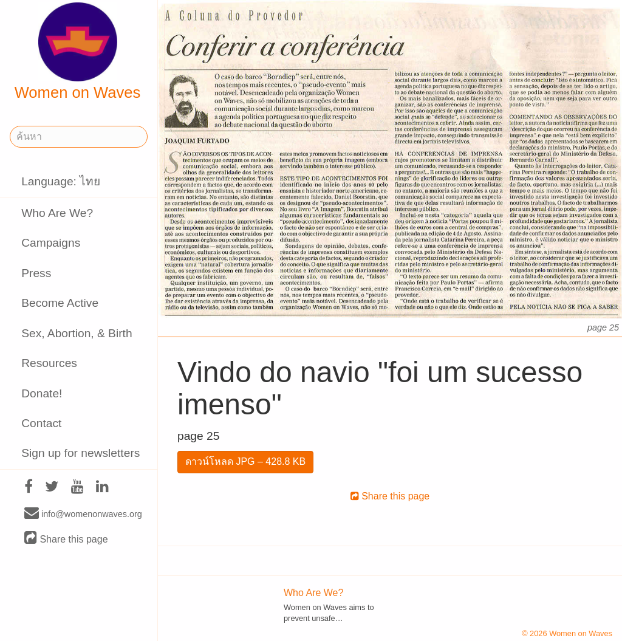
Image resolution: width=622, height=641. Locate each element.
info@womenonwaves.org (83, 513)
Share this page (66, 538)
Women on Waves (78, 51)
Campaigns (50, 242)
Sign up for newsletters (80, 453)
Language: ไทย (60, 181)
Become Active (59, 303)
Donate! (41, 393)
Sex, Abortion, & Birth (76, 333)
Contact (41, 423)
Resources (49, 363)
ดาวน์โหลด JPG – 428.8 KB (245, 461)
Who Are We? (57, 213)
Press (36, 273)
